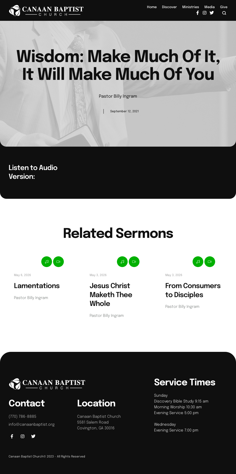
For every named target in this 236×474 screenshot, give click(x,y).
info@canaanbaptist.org (32, 425)
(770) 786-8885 (22, 417)
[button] (224, 13)
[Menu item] (152, 7)
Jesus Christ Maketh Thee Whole (111, 295)
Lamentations (37, 286)
